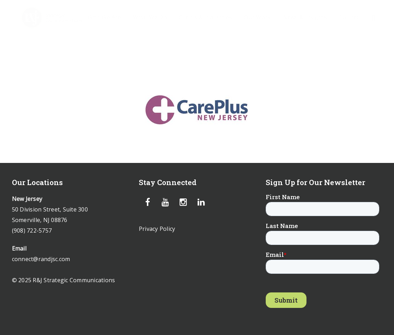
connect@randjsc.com (41, 259)
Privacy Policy (157, 229)
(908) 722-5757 (32, 230)
